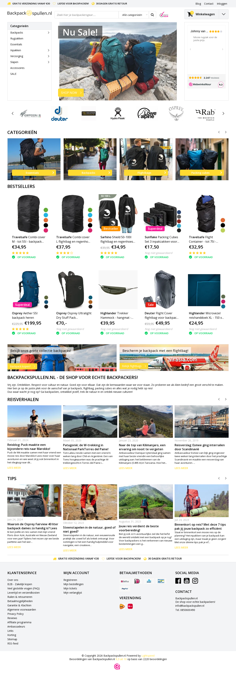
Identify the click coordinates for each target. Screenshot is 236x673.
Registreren (70, 580)
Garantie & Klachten (19, 605)
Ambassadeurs (16, 626)
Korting (11, 635)
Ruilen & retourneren (19, 597)
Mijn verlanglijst (72, 592)
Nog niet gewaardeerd (158, 253)
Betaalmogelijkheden (20, 601)
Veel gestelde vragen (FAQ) (23, 588)
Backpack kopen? (23, 366)
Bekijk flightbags (135, 366)
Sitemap (12, 639)
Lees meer (14, 467)
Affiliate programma (19, 622)
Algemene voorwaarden (21, 609)
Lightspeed (148, 655)
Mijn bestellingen (73, 584)
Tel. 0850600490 (185, 610)
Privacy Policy (15, 614)
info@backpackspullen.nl (189, 605)
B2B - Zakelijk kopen (19, 584)
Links (10, 630)
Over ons (12, 580)
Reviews (12, 618)
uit (121, 659)
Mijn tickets (70, 588)
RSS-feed (12, 643)
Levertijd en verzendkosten (23, 592)
